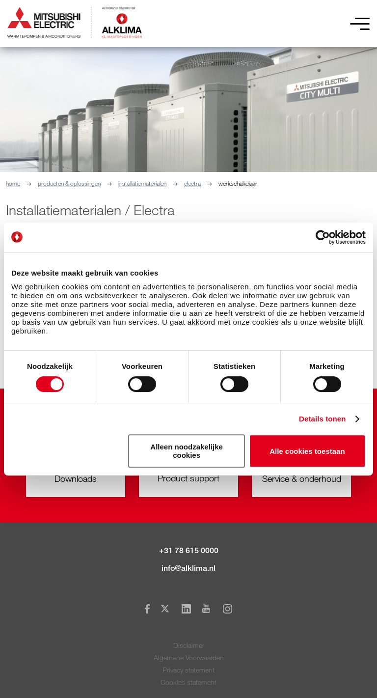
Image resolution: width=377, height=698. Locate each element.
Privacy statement (188, 670)
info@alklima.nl (188, 568)
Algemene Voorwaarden (189, 657)
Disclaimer (188, 645)
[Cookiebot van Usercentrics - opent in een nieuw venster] (323, 237)
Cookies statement (188, 682)
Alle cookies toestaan (307, 451)
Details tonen (322, 419)
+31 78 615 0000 (188, 550)
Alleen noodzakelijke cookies (186, 451)
